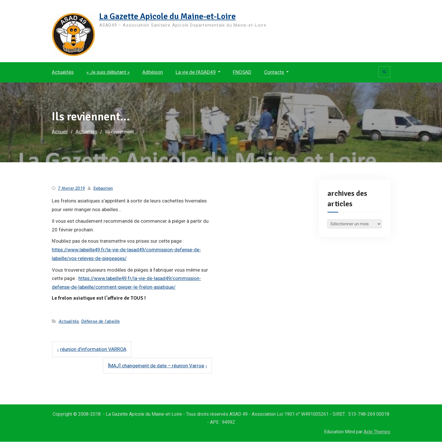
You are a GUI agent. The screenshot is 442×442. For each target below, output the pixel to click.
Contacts (274, 72)
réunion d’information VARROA (93, 349)
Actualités (63, 72)
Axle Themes (377, 432)
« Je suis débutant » (108, 72)
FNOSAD (242, 72)
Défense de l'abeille (100, 321)
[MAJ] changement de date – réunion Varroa (156, 366)
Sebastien (103, 188)
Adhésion (152, 72)
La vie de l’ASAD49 (196, 72)
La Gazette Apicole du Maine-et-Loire (169, 16)
